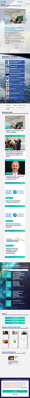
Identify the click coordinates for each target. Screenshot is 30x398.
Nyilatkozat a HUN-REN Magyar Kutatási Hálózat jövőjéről (14, 225)
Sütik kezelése (15, 394)
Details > (12, 43)
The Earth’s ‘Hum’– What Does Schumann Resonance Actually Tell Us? (15, 177)
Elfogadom (15, 391)
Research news (8, 106)
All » (27, 327)
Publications (22, 105)
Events (15, 105)
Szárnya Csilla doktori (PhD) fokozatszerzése (13, 28)
